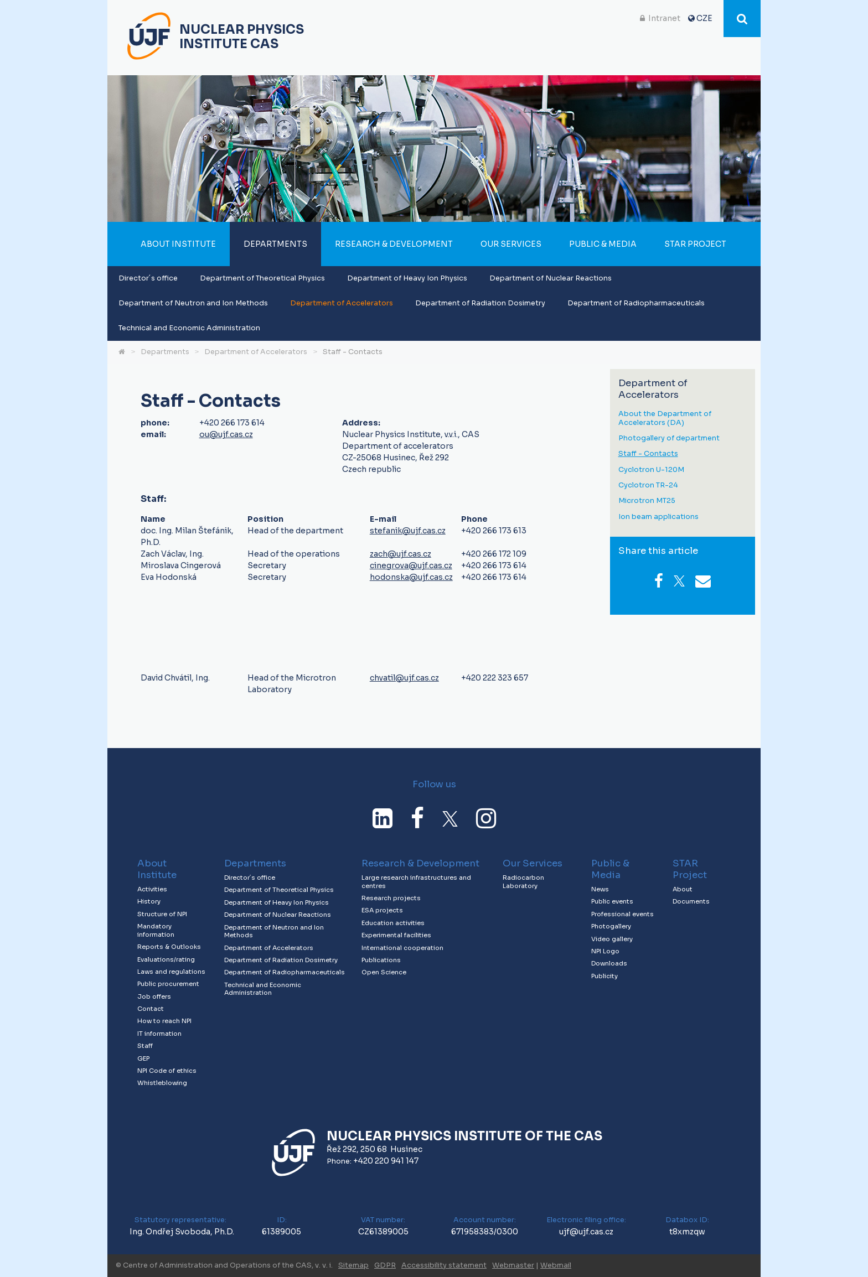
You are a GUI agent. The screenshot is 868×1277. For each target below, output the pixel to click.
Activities (152, 889)
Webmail (555, 1265)
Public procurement (168, 984)
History (149, 901)
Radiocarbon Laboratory (523, 882)
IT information (159, 1033)
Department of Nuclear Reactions (550, 278)
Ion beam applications (658, 517)
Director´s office (148, 278)
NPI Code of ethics (167, 1070)
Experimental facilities (396, 935)
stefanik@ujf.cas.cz (408, 531)
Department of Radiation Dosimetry (480, 303)
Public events (612, 901)
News (600, 889)
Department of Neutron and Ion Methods (193, 303)
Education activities (393, 923)
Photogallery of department (669, 438)
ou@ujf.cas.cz (226, 434)
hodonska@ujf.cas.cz (411, 577)
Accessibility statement (444, 1265)
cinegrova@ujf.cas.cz (411, 565)
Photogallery (611, 926)
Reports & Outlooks (169, 947)
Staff (145, 1046)
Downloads (609, 963)
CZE (704, 18)
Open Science (383, 972)
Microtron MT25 (646, 501)
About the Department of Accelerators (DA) (664, 418)
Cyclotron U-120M (651, 470)
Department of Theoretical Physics (262, 278)
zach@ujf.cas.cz (400, 554)
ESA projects (382, 910)
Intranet (664, 18)
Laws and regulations (171, 971)
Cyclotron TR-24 (648, 485)
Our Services (510, 244)
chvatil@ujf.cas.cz (404, 678)
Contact (150, 1009)
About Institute (178, 244)
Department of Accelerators (341, 303)
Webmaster (513, 1265)
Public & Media (603, 244)
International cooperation (402, 948)
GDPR (385, 1265)
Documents (691, 901)
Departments (275, 244)
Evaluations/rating (166, 959)
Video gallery (612, 939)
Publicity (604, 976)
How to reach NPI (164, 1021)
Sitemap (353, 1265)
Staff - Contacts (353, 351)
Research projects (391, 898)
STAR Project (695, 244)
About (683, 889)
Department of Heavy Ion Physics (407, 278)
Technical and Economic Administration (189, 328)
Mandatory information (155, 930)
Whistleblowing (162, 1083)
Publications (381, 960)
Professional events (622, 914)
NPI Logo (605, 951)
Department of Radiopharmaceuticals (636, 303)
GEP (143, 1058)
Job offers (154, 996)
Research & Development (394, 244)
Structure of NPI (162, 914)
